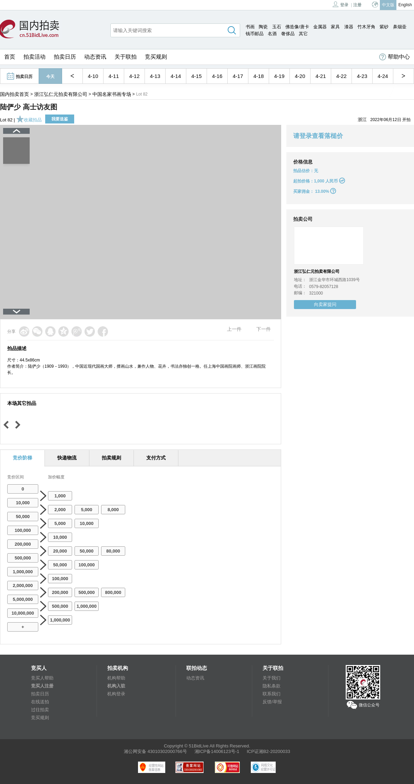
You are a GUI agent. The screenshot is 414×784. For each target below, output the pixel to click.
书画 (250, 26)
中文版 (388, 4)
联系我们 (271, 693)
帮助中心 (394, 56)
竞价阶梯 (22, 457)
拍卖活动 (34, 57)
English (405, 4)
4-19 (279, 76)
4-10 (93, 76)
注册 (357, 4)
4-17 (238, 76)
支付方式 (156, 457)
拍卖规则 (111, 457)
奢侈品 (288, 33)
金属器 (320, 26)
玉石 (276, 26)
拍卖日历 (65, 57)
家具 (335, 26)
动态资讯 (95, 57)
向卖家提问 (325, 304)
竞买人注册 (42, 685)
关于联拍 (126, 57)
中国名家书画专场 (111, 94)
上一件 (234, 329)
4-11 (113, 76)
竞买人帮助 (42, 678)
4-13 (155, 76)
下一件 (263, 329)
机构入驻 (116, 685)
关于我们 (271, 678)
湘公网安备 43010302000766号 (155, 751)
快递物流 (67, 457)
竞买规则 (156, 57)
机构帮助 (116, 678)
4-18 (258, 76)
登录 (340, 4)
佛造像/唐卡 (297, 26)
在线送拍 (40, 701)
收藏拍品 (29, 119)
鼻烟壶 (399, 26)
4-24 (382, 76)
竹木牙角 (366, 26)
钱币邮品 (255, 33)
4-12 (134, 76)
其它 (303, 33)
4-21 (320, 76)
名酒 (272, 33)
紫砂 (383, 26)
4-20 (300, 76)
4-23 (362, 76)
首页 (9, 57)
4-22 (341, 76)
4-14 (175, 76)
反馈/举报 (272, 701)
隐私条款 (271, 685)
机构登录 (116, 693)
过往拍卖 (40, 709)
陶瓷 (263, 26)
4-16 (217, 76)
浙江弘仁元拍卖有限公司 (60, 94)
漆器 (348, 26)
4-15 (196, 76)
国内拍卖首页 (14, 94)
